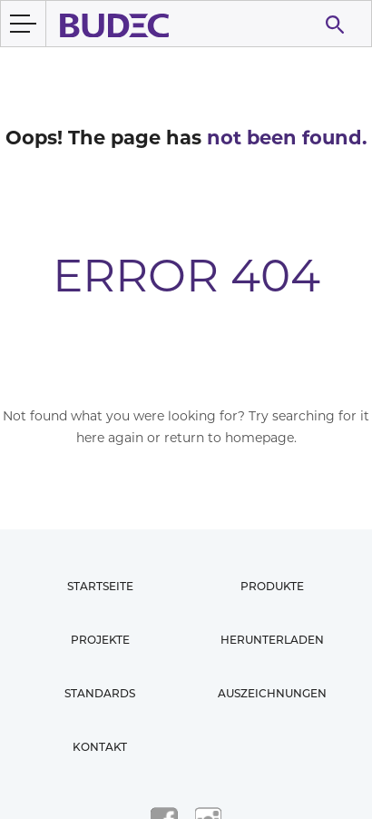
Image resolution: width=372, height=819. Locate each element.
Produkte (272, 586)
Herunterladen (272, 639)
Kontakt (100, 747)
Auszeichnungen (272, 693)
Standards (99, 693)
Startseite (100, 586)
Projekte (100, 639)
